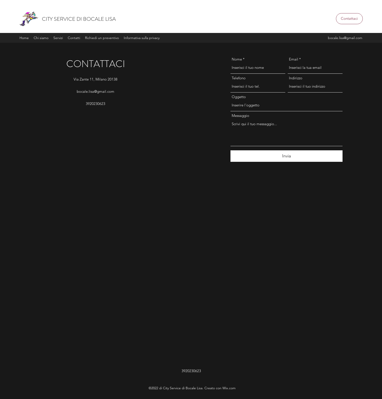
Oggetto (239, 97)
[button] (349, 18)
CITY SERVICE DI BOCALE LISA (79, 19)
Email (293, 59)
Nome (237, 59)
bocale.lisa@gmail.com (345, 38)
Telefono (239, 78)
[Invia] (286, 156)
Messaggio (240, 115)
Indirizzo (295, 78)
